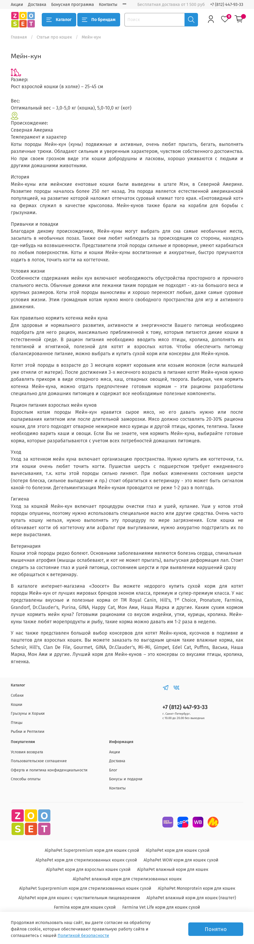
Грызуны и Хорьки (28, 713)
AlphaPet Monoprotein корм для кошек (196, 888)
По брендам (99, 19)
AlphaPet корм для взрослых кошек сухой (88, 869)
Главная (19, 37)
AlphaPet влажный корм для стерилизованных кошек (127, 878)
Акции (17, 4)
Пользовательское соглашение (39, 761)
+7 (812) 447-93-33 (226, 4)
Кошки (16, 704)
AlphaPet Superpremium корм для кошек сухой (92, 850)
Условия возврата (27, 752)
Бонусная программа (72, 4)
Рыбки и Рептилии (27, 731)
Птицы (17, 722)
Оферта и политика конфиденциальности (49, 770)
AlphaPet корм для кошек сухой (178, 850)
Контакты (108, 4)
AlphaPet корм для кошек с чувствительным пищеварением (79, 897)
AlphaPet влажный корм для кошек (172, 869)
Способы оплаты (26, 779)
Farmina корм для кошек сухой (85, 907)
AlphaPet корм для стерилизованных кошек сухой (86, 860)
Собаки (17, 695)
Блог (113, 770)
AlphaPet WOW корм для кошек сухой (181, 860)
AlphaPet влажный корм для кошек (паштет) (191, 897)
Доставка (37, 4)
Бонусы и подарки (125, 779)
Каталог (59, 19)
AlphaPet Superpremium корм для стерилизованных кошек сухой (85, 888)
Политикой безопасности (83, 935)
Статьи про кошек (54, 37)
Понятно (216, 929)
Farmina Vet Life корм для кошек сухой (161, 907)
